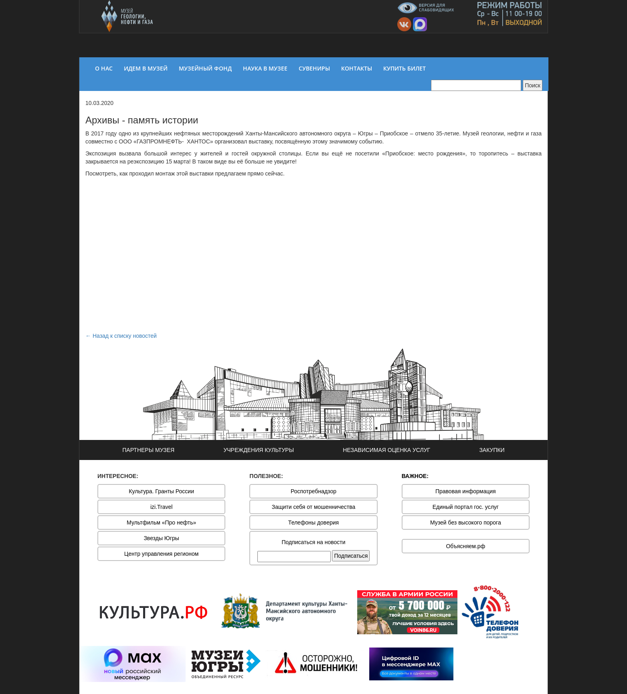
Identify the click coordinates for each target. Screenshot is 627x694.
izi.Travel (161, 507)
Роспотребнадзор (313, 491)
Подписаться (351, 556)
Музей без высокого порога (465, 522)
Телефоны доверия (313, 522)
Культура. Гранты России (161, 491)
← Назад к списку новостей (121, 336)
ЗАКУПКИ (491, 450)
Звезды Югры (161, 538)
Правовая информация (465, 491)
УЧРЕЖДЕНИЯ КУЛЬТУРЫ (258, 450)
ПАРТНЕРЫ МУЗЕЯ (148, 450)
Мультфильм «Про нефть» (161, 522)
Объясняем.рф (465, 546)
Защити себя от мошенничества (314, 507)
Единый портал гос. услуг (466, 507)
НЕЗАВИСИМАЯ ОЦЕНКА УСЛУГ (386, 450)
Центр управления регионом (161, 554)
